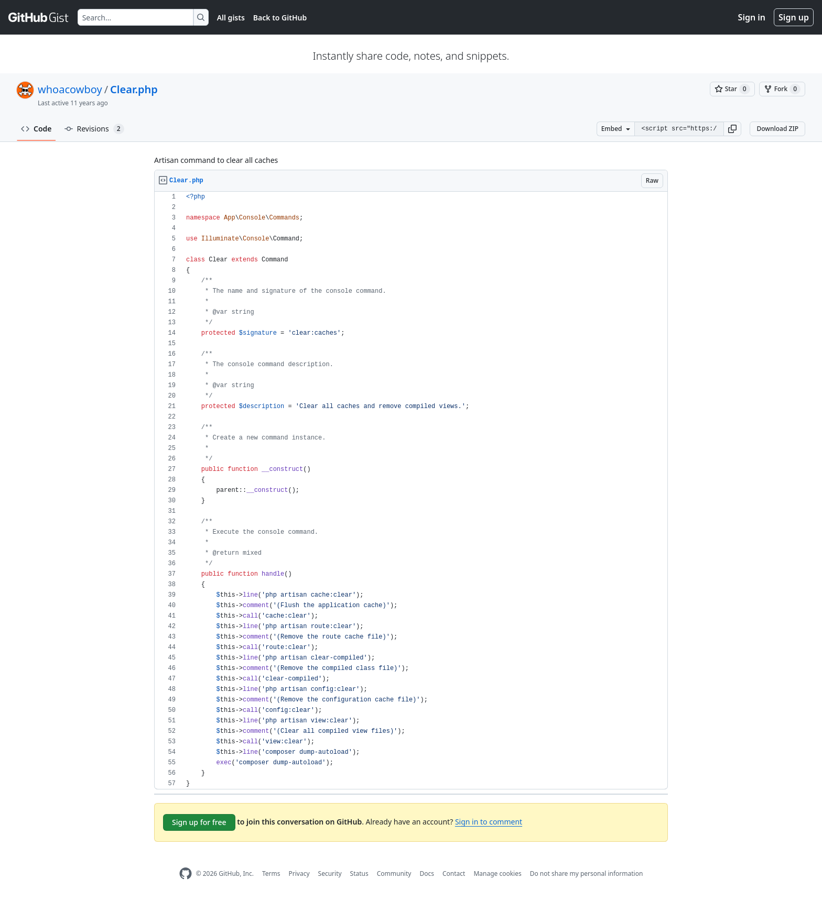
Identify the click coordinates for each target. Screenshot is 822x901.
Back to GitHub (280, 18)
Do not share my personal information (586, 873)
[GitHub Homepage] (185, 873)
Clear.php (134, 89)
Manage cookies (497, 873)
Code (36, 129)
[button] (732, 129)
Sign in (751, 17)
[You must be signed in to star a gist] (732, 89)
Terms (271, 873)
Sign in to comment (488, 822)
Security (330, 873)
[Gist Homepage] (38, 17)
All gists (231, 18)
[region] (411, 490)
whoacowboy (70, 89)
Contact (453, 873)
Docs (426, 873)
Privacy (299, 873)
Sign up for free (199, 822)
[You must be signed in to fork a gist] (782, 89)
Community (394, 873)
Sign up (793, 17)
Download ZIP (777, 128)
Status (359, 873)
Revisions (94, 129)
